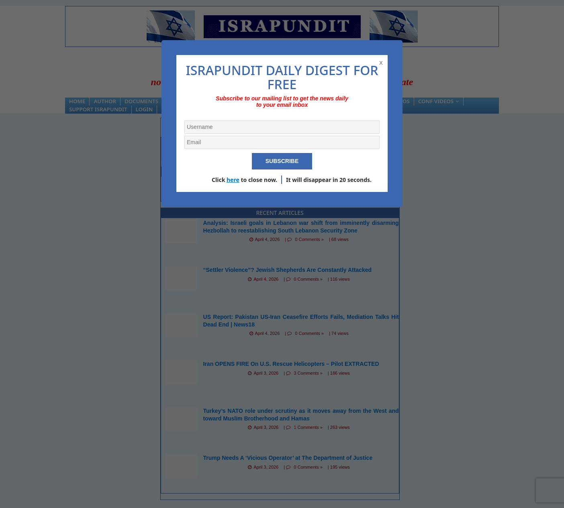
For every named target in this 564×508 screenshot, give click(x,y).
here (233, 180)
